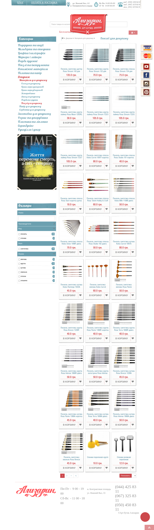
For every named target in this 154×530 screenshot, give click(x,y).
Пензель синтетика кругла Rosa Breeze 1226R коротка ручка (71, 330)
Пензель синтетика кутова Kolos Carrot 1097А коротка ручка (124, 243)
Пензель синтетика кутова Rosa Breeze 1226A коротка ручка (124, 373)
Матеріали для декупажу (33, 80)
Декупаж (24, 77)
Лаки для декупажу (30, 96)
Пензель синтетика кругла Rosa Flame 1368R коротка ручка (98, 330)
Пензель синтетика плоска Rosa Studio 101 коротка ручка (124, 157)
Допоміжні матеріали (33, 69)
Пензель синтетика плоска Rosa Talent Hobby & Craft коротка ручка (98, 200)
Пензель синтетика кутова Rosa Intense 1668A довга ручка (124, 416)
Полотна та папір (30, 73)
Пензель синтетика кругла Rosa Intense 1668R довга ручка (71, 373)
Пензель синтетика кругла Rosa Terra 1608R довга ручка (124, 330)
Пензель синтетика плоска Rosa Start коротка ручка (71, 199)
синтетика (24, 249)
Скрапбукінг (26, 126)
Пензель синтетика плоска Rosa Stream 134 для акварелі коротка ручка (124, 71)
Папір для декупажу (30, 106)
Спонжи (23, 238)
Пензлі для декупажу (31, 103)
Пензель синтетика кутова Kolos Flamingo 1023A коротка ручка (71, 287)
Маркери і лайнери (30, 57)
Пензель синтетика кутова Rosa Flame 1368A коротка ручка (71, 416)
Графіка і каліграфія (31, 53)
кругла (23, 264)
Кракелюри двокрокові (32, 90)
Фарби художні (27, 61)
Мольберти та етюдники (34, 49)
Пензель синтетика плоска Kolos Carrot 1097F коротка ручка (98, 157)
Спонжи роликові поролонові (124, 458)
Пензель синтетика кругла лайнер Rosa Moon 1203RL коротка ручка (71, 114)
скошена (24, 280)
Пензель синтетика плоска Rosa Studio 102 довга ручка (98, 243)
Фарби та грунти (29, 100)
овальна (24, 272)
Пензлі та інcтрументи (33, 65)
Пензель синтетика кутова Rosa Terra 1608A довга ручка (97, 416)
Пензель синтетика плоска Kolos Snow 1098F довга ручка (71, 243)
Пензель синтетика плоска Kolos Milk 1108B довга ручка (124, 200)
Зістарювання (28, 93)
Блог (20, 2)
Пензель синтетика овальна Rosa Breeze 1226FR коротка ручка (71, 459)
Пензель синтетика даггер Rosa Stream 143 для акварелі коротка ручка (71, 71)
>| (75, 476)
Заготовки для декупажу (34, 114)
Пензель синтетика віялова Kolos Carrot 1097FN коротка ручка (98, 287)
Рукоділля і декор (29, 130)
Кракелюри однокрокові (32, 86)
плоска (23, 276)
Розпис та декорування (33, 118)
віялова (23, 259)
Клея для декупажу (30, 83)
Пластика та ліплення (33, 122)
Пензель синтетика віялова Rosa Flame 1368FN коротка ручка (124, 287)
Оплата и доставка (44, 2)
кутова (23, 268)
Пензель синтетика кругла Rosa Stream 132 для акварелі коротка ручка (97, 71)
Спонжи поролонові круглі (97, 457)
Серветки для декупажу (32, 109)
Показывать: (125, 476)
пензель (24, 234)
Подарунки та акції (31, 45)
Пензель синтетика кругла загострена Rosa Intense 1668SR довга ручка (97, 373)
